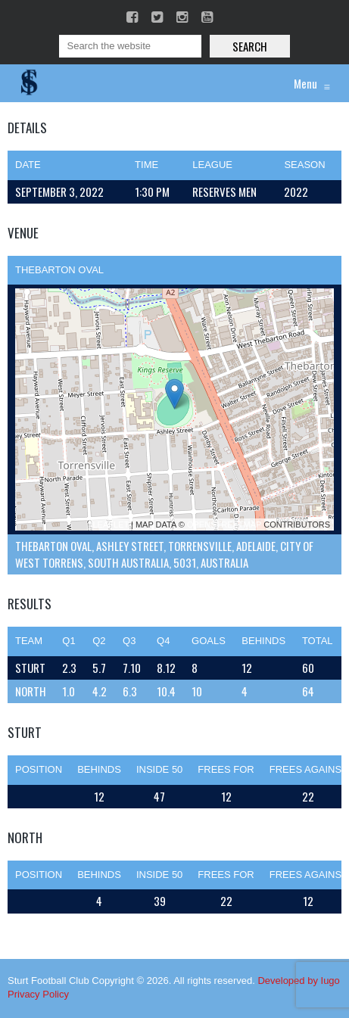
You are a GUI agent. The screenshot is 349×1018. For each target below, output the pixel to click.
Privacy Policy (38, 994)
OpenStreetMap (224, 524)
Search (249, 46)
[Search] (130, 46)
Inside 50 (159, 769)
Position (38, 769)
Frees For (226, 769)
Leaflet (110, 524)
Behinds (99, 769)
